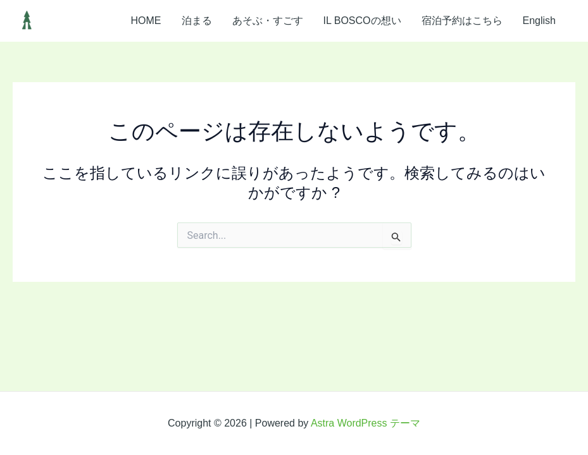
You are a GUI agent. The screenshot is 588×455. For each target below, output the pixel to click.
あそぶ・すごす (267, 20)
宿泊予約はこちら (462, 20)
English (539, 20)
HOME (146, 20)
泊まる (197, 20)
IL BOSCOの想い (362, 20)
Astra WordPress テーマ (365, 423)
